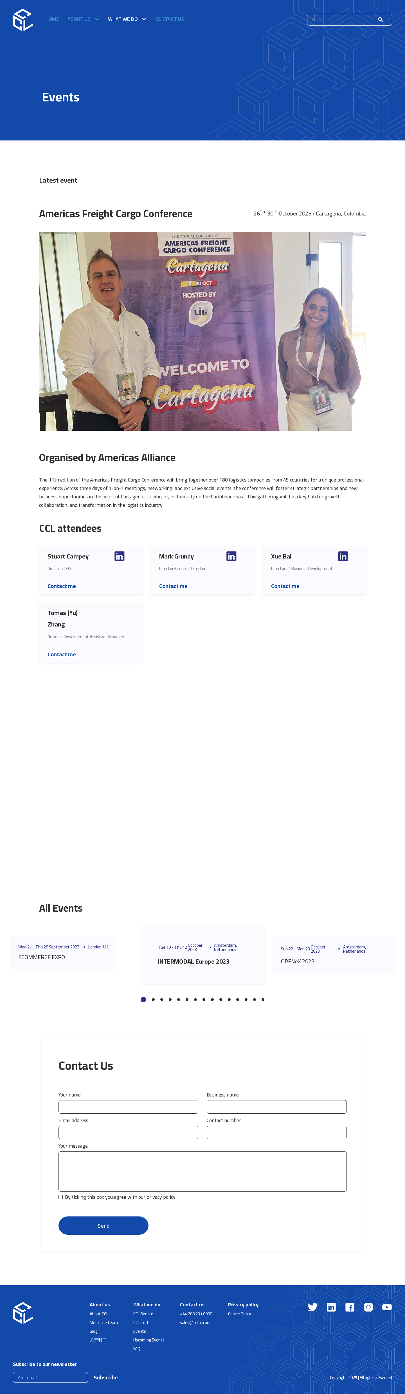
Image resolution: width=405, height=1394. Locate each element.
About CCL (99, 1314)
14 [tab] (254, 999)
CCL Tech (141, 1322)
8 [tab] (203, 999)
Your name (69, 1094)
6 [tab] (187, 999)
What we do (146, 1304)
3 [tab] (161, 999)
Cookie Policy (239, 1314)
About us (100, 1304)
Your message (73, 1145)
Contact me (62, 586)
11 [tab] (229, 999)
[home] (23, 19)
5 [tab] (178, 999)
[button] (84, 20)
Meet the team (104, 1322)
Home (52, 20)
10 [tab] (220, 999)
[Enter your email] (50, 1377)
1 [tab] (143, 999)
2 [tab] (153, 999)
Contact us (169, 20)
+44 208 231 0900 (196, 1314)
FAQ (136, 1349)
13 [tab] (246, 999)
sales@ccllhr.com (195, 1322)
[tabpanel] (71, 953)
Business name (223, 1094)
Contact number (224, 1120)
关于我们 (98, 1340)
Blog (94, 1331)
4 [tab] (170, 999)
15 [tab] (263, 999)
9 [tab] (212, 999)
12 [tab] (237, 999)
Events (139, 1331)
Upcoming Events (149, 1340)
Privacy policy (243, 1304)
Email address (73, 1120)
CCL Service (143, 1314)
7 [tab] (195, 999)
